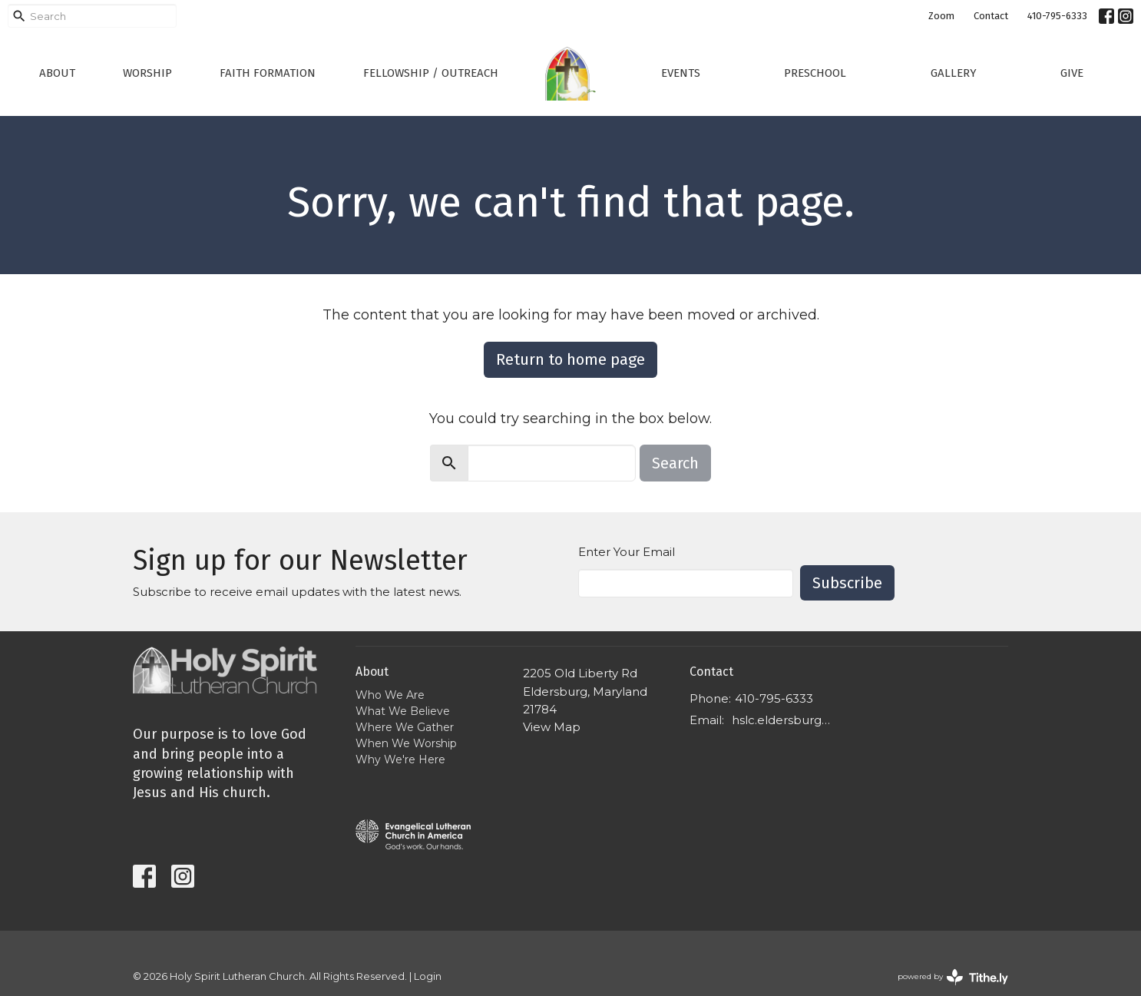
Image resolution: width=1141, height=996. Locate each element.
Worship (147, 73)
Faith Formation (268, 73)
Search (675, 463)
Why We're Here (400, 759)
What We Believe (403, 711)
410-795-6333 (1057, 16)
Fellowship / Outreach (430, 73)
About (57, 73)
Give (1071, 73)
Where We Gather (405, 727)
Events (680, 73)
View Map (551, 727)
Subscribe (847, 583)
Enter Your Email (626, 551)
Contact (991, 16)
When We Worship (406, 743)
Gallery (954, 73)
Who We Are (390, 695)
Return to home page (570, 359)
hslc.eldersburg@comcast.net (787, 720)
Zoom (941, 16)
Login (428, 976)
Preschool (815, 73)
